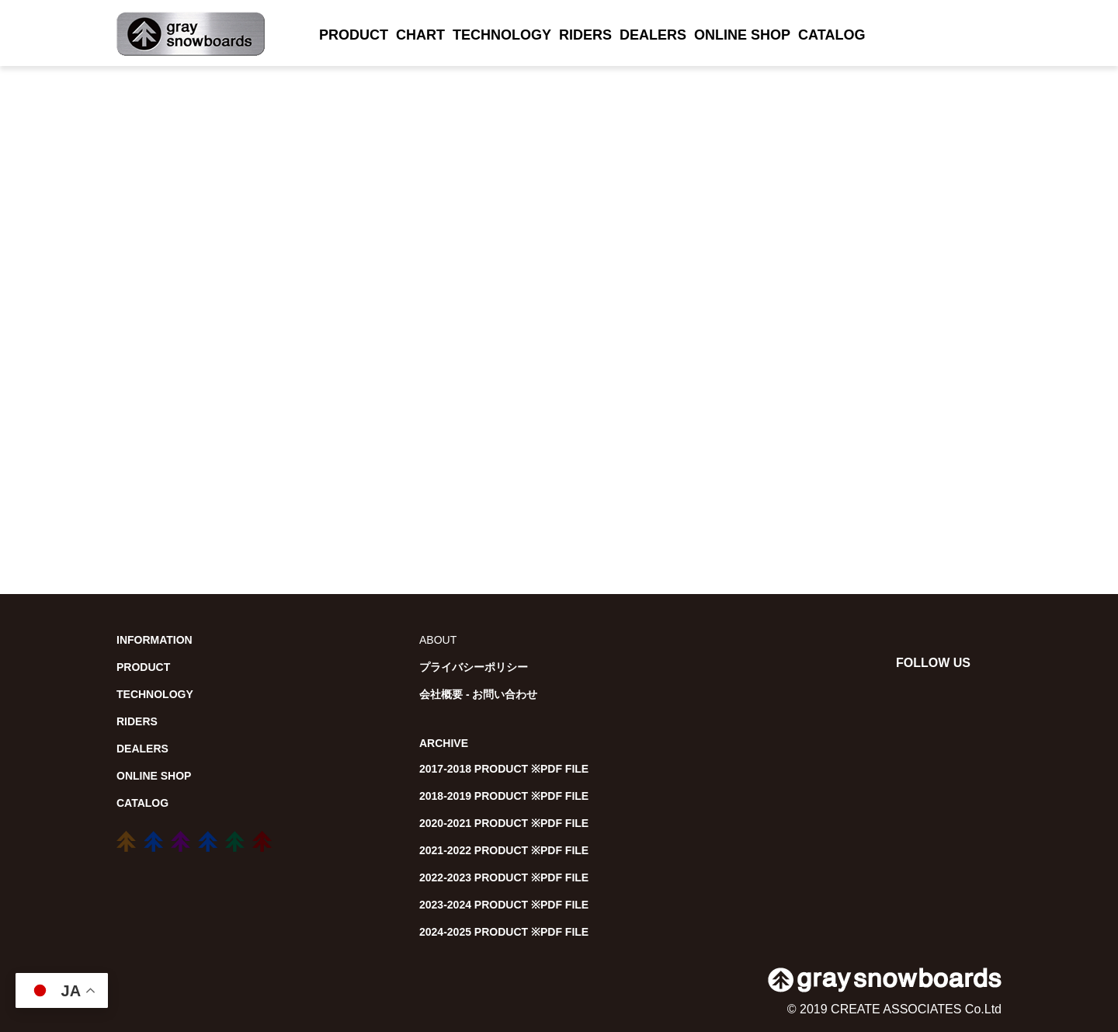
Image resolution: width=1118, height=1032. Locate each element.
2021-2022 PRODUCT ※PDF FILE (504, 850)
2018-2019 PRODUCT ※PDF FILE (504, 796)
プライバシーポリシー (473, 667)
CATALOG (831, 35)
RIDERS (585, 35)
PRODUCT (353, 35)
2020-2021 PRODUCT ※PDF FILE (504, 823)
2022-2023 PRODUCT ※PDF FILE (504, 877)
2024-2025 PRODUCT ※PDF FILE (504, 932)
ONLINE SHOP (742, 35)
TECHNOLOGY (502, 35)
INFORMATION (154, 640)
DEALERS (653, 35)
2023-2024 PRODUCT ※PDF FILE (504, 904)
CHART (420, 35)
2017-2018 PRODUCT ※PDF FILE (504, 769)
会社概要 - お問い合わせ (478, 694)
